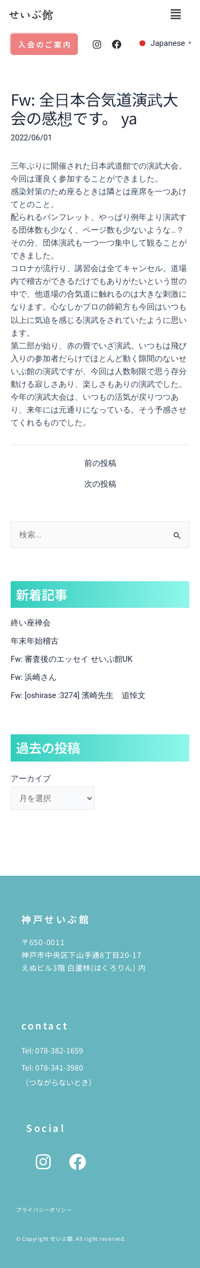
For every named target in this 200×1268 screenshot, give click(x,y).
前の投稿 (100, 463)
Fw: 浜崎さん (34, 677)
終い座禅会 (31, 623)
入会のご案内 (45, 44)
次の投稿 (100, 484)
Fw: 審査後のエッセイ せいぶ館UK (71, 659)
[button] (175, 14)
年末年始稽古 (35, 641)
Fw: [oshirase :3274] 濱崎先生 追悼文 (78, 695)
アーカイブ (31, 778)
